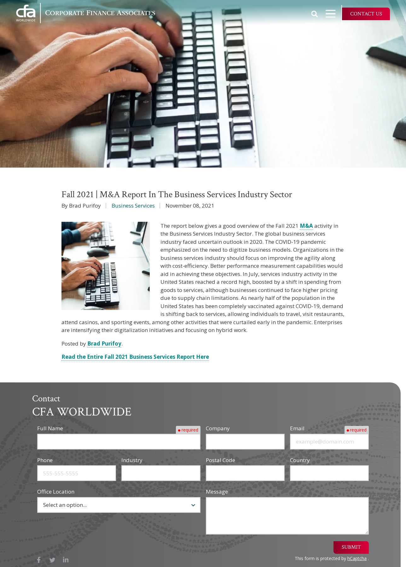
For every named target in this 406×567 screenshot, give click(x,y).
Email (297, 428)
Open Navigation (333, 14)
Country (300, 460)
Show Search (314, 14)
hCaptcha (357, 558)
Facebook (39, 560)
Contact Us (366, 13)
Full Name (50, 428)
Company (218, 428)
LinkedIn (65, 560)
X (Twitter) (52, 560)
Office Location (55, 491)
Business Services (133, 205)
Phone (45, 460)
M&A (306, 225)
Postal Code (220, 460)
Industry (131, 460)
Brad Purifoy (104, 343)
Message (217, 491)
